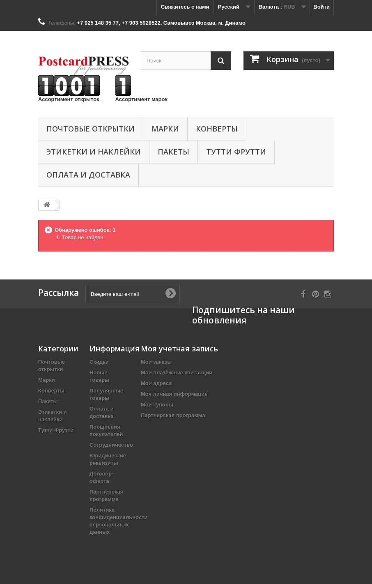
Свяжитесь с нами (185, 7)
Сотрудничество (111, 445)
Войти (321, 7)
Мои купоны (157, 405)
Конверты (217, 129)
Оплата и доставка (88, 175)
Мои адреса (156, 383)
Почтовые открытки (90, 129)
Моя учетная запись (179, 348)
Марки (165, 129)
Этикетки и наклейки (93, 152)
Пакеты (173, 152)
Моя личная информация (174, 394)
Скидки (99, 362)
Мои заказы (156, 362)
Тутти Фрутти (236, 152)
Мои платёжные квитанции (176, 372)
